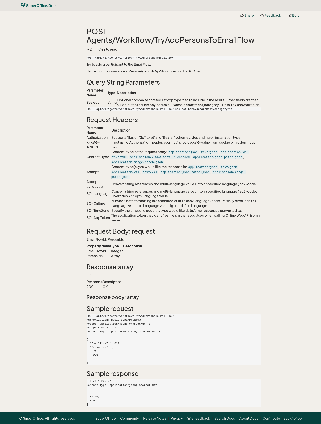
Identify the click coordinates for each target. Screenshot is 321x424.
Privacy (177, 418)
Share (247, 15)
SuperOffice (105, 418)
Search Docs (224, 418)
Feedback (270, 15)
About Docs (248, 418)
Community (129, 418)
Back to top (292, 418)
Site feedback (198, 418)
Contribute (271, 418)
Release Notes (154, 418)
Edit (293, 15)
